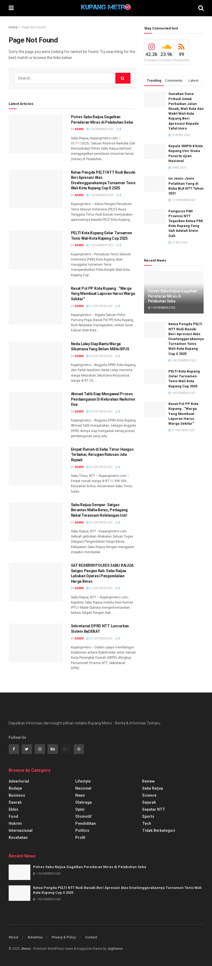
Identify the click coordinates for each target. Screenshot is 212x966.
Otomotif (83, 816)
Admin (79, 129)
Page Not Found (33, 27)
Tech (146, 823)
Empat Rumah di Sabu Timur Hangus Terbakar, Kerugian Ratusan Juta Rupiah (102, 454)
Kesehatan (18, 837)
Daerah (15, 802)
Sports (148, 816)
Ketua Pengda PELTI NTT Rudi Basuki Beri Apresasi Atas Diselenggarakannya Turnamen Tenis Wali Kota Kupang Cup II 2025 (186, 338)
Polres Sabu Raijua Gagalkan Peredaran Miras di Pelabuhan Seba (172, 296)
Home (13, 27)
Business (17, 795)
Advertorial (19, 781)
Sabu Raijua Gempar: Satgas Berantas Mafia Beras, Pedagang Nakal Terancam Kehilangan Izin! (99, 510)
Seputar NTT (153, 809)
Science (149, 795)
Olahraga (83, 802)
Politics (82, 830)
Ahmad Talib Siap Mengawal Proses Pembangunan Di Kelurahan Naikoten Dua (103, 399)
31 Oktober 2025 (99, 306)
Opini (79, 809)
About (13, 937)
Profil (80, 837)
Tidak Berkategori (158, 830)
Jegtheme (115, 949)
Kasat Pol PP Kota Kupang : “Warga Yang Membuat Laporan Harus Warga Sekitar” (103, 293)
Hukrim (15, 823)
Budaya (15, 788)
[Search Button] (123, 78)
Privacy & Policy (64, 937)
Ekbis (13, 809)
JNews (26, 949)
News (80, 795)
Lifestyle (83, 781)
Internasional (20, 830)
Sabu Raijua (152, 788)
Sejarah (149, 802)
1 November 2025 (100, 129)
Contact (91, 937)
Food (13, 816)
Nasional (83, 788)
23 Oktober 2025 (99, 588)
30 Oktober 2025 (99, 356)
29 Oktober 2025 (99, 467)
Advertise (35, 937)
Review (148, 781)
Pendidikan (85, 823)
